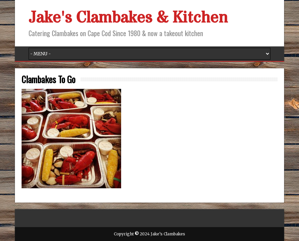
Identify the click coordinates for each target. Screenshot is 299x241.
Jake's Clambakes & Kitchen (128, 18)
